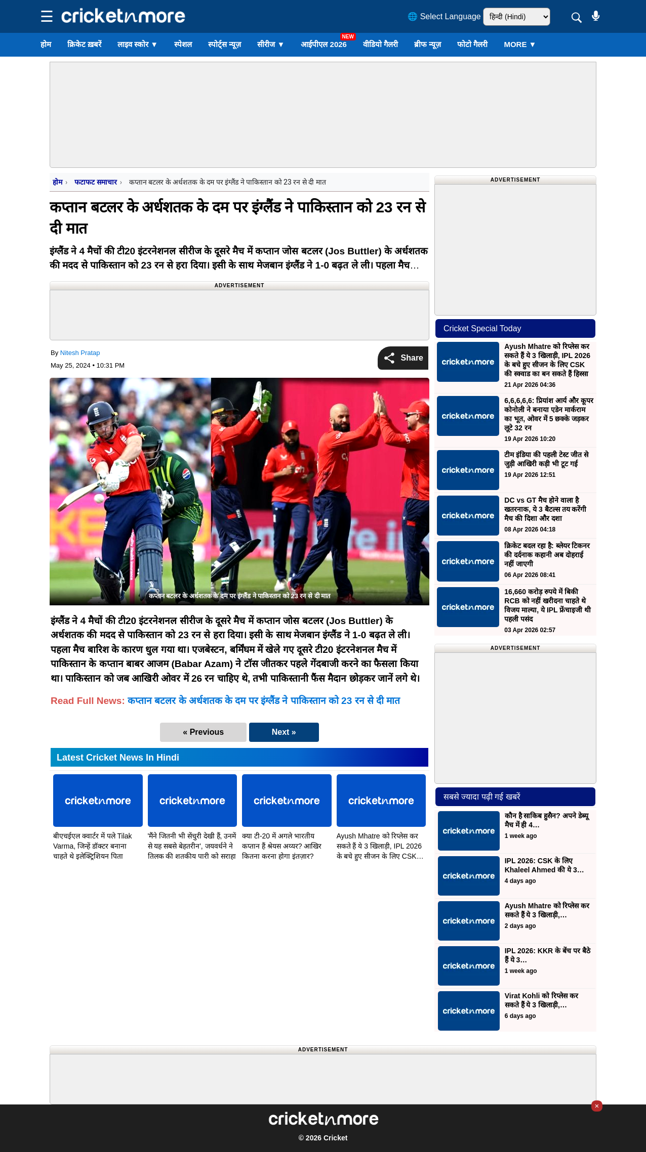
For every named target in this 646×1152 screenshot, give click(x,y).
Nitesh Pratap (80, 353)
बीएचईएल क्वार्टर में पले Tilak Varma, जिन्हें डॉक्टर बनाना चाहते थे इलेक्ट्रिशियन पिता (92, 846)
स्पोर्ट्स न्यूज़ (224, 44)
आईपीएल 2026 (324, 44)
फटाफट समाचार (95, 182)
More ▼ (520, 44)
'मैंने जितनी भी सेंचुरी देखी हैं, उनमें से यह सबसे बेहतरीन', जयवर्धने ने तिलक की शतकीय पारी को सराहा (192, 846)
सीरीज (271, 44)
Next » (284, 732)
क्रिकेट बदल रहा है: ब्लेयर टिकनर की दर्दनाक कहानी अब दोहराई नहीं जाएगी (547, 555)
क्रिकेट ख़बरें (84, 44)
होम (46, 44)
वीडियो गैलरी (380, 44)
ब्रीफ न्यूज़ (427, 44)
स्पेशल (183, 44)
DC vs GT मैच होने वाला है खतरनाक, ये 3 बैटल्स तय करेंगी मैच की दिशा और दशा (545, 509)
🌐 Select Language (444, 16)
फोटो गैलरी (472, 44)
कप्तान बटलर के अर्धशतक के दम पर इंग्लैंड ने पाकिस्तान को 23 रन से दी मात (264, 700)
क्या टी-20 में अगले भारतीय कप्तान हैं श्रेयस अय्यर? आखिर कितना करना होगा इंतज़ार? (281, 846)
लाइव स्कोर (137, 44)
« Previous (203, 732)
